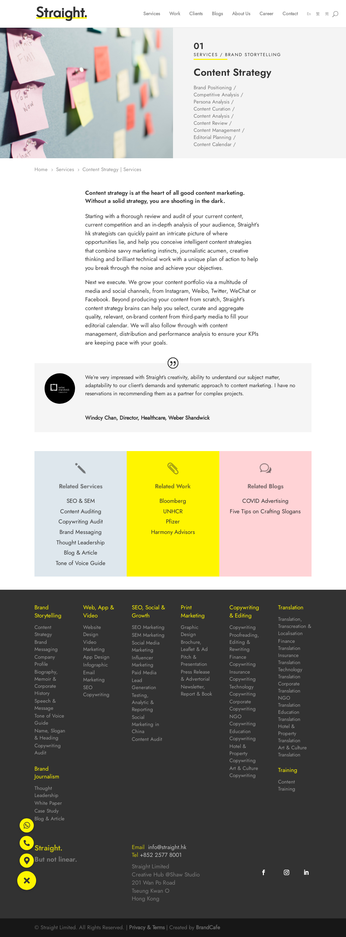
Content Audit (147, 739)
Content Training (286, 785)
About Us (241, 14)
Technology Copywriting (242, 690)
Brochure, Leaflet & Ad (194, 645)
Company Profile (44, 660)
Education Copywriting (242, 735)
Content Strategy (43, 631)
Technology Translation (290, 673)
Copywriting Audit (47, 749)
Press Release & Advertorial (195, 675)
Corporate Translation (289, 687)
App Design (96, 657)
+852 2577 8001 (161, 855)
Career (266, 14)
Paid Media (144, 672)
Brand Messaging (46, 645)
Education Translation (289, 715)
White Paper (48, 803)
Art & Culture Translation (292, 751)
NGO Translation (289, 701)
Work (174, 14)
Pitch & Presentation (194, 660)
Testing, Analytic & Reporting (143, 702)
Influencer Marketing (142, 661)
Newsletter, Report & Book (196, 690)
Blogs (217, 14)
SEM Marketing (148, 635)
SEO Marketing (148, 627)
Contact (290, 14)
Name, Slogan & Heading (49, 734)
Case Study (46, 811)
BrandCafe (208, 927)
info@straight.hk (167, 847)
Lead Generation (144, 684)
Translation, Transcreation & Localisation (294, 626)
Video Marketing (94, 645)
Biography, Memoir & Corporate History (46, 682)
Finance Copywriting (242, 660)
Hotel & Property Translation (289, 733)
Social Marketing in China (145, 724)
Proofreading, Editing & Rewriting (244, 642)
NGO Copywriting (242, 720)
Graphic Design (189, 631)
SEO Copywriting (96, 691)
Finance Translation (289, 644)
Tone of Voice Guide (49, 719)
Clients (196, 14)
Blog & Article (49, 818)
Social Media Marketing (145, 646)
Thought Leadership (46, 791)
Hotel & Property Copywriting (242, 753)
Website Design (92, 631)
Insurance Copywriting (242, 675)
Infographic (95, 665)
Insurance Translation (289, 659)
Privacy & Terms (147, 927)
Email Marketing (94, 676)
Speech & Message (45, 704)
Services (151, 14)
